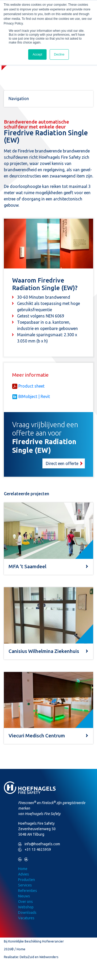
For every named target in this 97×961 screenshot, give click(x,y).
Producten (26, 880)
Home (22, 869)
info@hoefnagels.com (39, 844)
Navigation (19, 98)
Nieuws (24, 896)
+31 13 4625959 (34, 849)
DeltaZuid (27, 957)
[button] (48, 444)
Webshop (26, 907)
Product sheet (31, 386)
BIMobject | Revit (34, 396)
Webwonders (48, 957)
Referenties (27, 891)
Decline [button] (59, 54)
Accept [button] (37, 54)
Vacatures (26, 918)
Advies (23, 874)
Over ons (25, 901)
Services (25, 885)
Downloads (27, 912)
